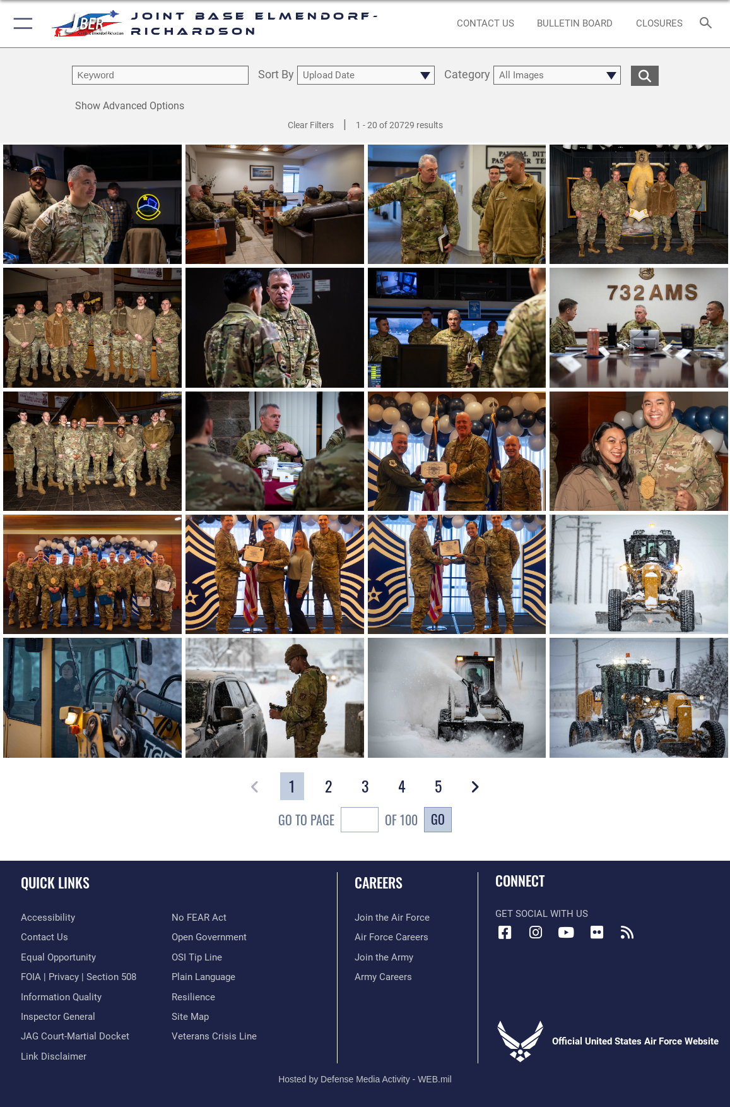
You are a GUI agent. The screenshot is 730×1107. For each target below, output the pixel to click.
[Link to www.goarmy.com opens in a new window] (384, 957)
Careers (379, 882)
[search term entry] (160, 75)
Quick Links (55, 882)
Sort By (276, 75)
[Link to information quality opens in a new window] (61, 997)
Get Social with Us (541, 913)
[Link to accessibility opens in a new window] (48, 917)
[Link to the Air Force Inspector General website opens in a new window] (58, 1016)
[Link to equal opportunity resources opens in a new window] (58, 957)
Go (438, 819)
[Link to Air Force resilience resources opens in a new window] (193, 997)
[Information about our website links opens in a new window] (53, 1056)
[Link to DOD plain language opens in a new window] (203, 977)
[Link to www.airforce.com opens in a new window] (392, 917)
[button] (20, 23)
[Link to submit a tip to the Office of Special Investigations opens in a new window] (197, 957)
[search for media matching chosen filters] (645, 75)
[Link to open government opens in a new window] (209, 937)
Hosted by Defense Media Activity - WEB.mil (365, 1079)
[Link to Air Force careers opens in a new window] (391, 937)
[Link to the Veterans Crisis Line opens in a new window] (214, 1036)
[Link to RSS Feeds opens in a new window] (627, 932)
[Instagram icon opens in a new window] (535, 932)
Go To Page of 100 (348, 821)
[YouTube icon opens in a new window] (565, 932)
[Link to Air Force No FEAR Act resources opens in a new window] (199, 917)
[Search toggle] (707, 23)
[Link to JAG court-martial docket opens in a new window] (75, 1036)
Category (467, 75)
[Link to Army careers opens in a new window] (383, 977)
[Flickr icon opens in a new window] (596, 932)
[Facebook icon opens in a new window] (504, 932)
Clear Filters (311, 125)
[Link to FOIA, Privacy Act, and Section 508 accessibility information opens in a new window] (78, 977)
